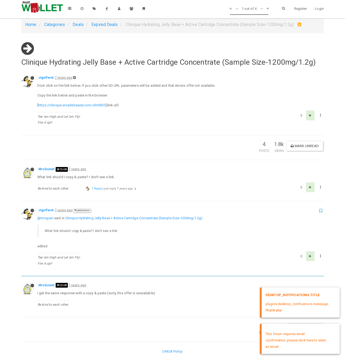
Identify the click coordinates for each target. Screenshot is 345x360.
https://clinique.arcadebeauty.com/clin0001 (71, 105)
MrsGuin (45, 169)
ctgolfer (44, 78)
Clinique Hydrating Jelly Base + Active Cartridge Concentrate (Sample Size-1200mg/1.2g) (133, 218)
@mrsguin (45, 218)
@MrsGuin (81, 210)
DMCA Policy (172, 351)
